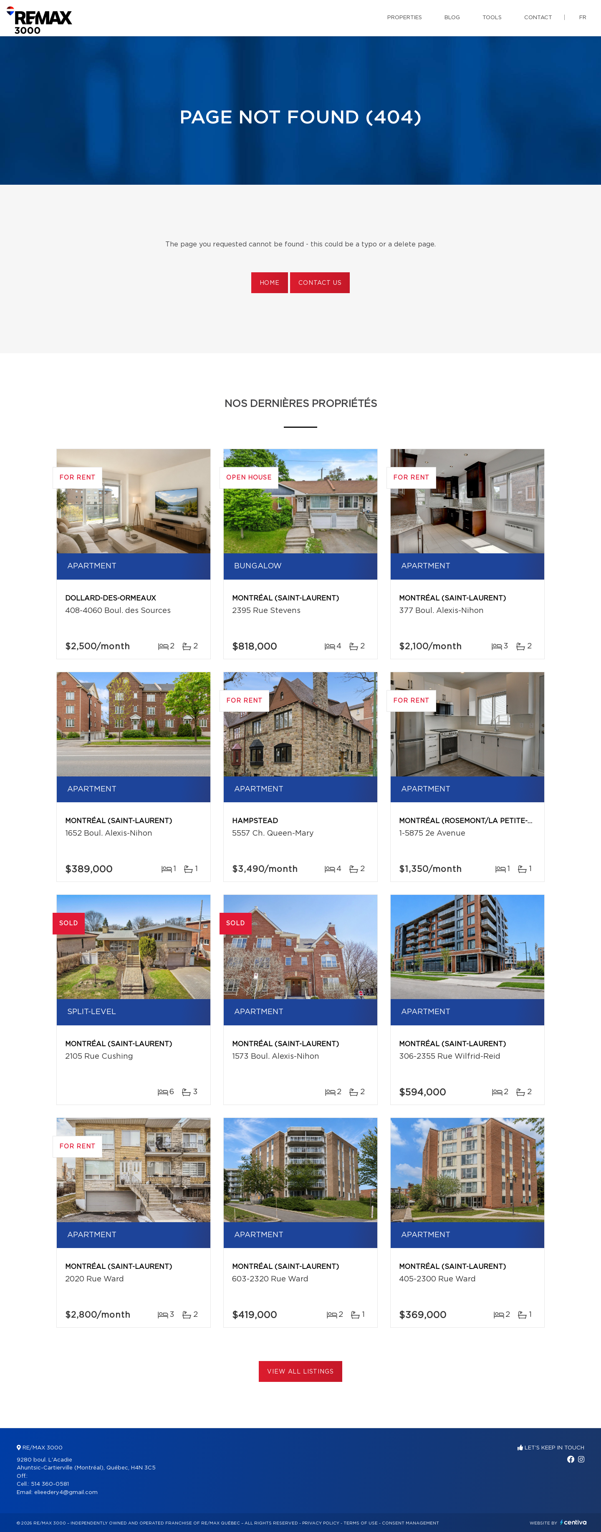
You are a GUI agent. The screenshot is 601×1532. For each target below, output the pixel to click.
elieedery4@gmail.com (66, 1492)
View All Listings (300, 1372)
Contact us (319, 283)
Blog (452, 17)
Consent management (410, 1523)
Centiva (573, 1522)
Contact (538, 17)
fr (582, 17)
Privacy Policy (320, 1523)
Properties (404, 17)
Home (270, 283)
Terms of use (360, 1523)
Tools (492, 17)
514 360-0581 (50, 1484)
